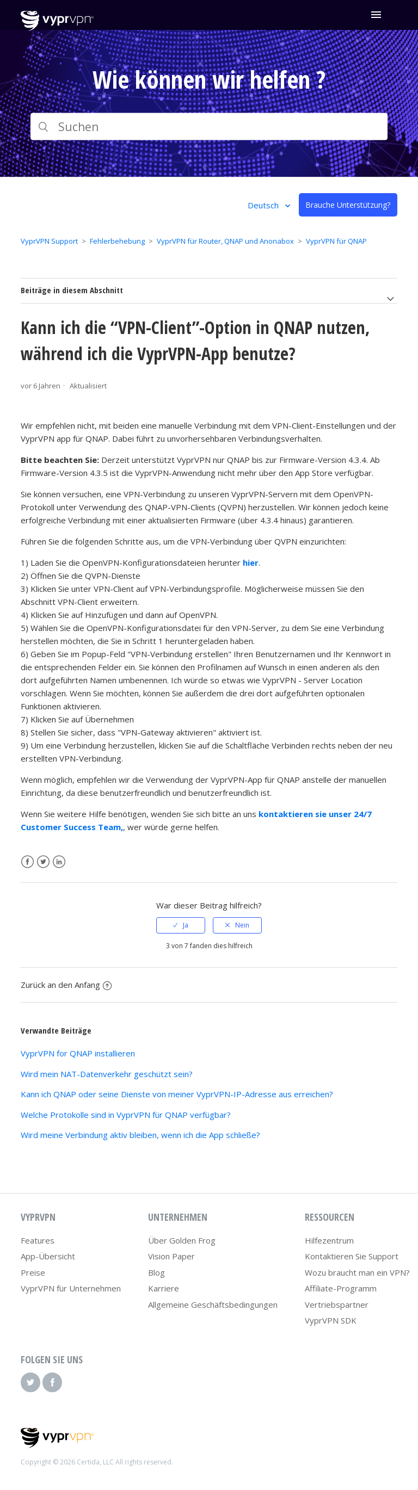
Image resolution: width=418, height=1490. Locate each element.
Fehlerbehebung (117, 241)
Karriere (163, 1288)
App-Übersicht (48, 1256)
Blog (156, 1272)
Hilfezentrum (329, 1240)
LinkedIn (59, 862)
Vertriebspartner (336, 1304)
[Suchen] (208, 126)
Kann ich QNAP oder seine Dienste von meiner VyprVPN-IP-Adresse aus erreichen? (177, 1094)
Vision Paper (171, 1256)
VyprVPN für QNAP (336, 241)
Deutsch (264, 205)
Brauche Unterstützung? (347, 205)
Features (37, 1240)
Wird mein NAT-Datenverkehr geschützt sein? (107, 1073)
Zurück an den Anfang (66, 984)
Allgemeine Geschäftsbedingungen (213, 1304)
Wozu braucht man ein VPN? (357, 1272)
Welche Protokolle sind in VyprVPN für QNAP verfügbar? (126, 1114)
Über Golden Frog (182, 1240)
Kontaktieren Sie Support (351, 1256)
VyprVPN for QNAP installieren (78, 1053)
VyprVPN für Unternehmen (71, 1288)
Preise (33, 1272)
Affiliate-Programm (341, 1288)
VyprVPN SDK (330, 1320)
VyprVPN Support (49, 241)
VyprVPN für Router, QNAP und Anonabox (225, 241)
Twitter (43, 862)
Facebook (27, 862)
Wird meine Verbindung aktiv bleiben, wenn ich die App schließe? (140, 1134)
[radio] (180, 925)
